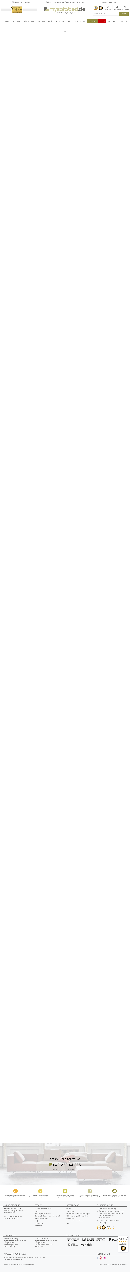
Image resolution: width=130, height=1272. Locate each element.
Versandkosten (25, 2)
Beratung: (108, 2)
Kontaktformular (9, 1213)
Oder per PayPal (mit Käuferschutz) (111, 1214)
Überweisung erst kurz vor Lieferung (111, 1211)
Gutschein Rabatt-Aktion (43, 1209)
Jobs (36, 1211)
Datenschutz (70, 1211)
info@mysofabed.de (16, 1211)
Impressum (70, 1218)
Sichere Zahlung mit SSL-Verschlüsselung (107, 1217)
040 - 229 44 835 (15, 1208)
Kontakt (68, 1209)
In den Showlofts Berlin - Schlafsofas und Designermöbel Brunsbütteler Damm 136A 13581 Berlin (46, 1243)
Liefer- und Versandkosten (75, 1221)
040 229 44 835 (67, 1165)
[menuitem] (111, 14)
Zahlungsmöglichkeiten (43, 1214)
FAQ (36, 1221)
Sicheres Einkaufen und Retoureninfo (48, 1216)
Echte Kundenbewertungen (108, 1209)
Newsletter (38, 1226)
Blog (67, 1223)
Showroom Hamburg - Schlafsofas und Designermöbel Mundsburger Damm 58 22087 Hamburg (15, 1243)
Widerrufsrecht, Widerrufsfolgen (77, 1216)
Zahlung (15, 2)
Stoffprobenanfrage (41, 1218)
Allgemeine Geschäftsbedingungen (78, 1214)
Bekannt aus (39, 1223)
